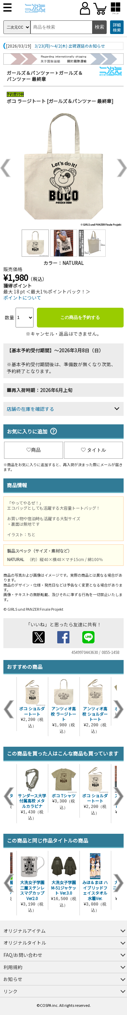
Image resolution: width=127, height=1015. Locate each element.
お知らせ (12, 979)
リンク (10, 991)
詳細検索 (117, 27)
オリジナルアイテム (24, 930)
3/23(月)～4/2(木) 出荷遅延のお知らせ (70, 46)
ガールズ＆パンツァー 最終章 (45, 75)
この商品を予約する (80, 317)
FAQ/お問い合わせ (22, 954)
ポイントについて (22, 297)
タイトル (93, 450)
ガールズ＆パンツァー (31, 72)
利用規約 (12, 967)
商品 (33, 450)
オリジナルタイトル (24, 942)
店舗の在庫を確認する (30, 408)
